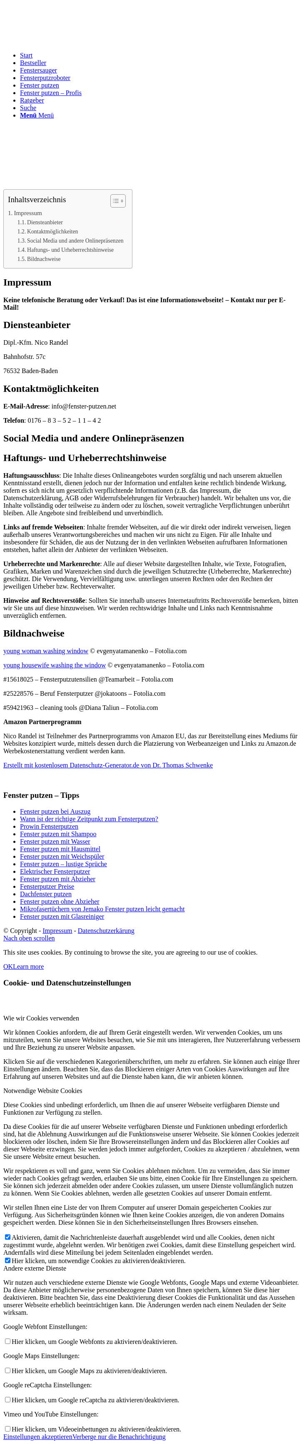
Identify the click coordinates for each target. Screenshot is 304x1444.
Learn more (28, 966)
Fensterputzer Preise (47, 886)
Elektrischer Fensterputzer (55, 871)
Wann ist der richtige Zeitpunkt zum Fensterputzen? (89, 818)
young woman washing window (45, 650)
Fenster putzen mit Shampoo (58, 833)
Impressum (28, 212)
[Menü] (37, 115)
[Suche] (28, 107)
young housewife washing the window (54, 665)
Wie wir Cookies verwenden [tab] (41, 1018)
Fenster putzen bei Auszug (55, 811)
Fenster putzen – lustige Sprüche (63, 863)
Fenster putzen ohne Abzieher (60, 901)
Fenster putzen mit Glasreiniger (62, 916)
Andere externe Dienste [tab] (34, 1268)
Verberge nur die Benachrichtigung (119, 1436)
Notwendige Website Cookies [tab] (42, 1090)
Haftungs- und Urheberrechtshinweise (70, 250)
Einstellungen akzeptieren (37, 1436)
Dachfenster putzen (46, 893)
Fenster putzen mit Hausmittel (60, 848)
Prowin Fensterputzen (49, 826)
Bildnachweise (44, 259)
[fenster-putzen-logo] (65, 42)
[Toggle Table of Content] (114, 201)
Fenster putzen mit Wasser (55, 841)
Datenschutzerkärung (106, 930)
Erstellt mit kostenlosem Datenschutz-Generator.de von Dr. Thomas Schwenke (108, 765)
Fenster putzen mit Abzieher (57, 878)
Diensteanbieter (45, 222)
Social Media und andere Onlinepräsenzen (75, 241)
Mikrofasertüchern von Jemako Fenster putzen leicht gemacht (102, 909)
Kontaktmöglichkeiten (52, 231)
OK (8, 966)
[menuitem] (160, 55)
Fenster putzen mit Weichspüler (62, 856)
